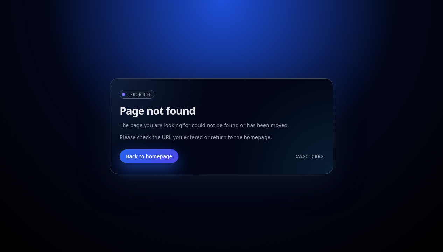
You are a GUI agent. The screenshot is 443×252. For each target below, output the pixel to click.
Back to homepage (149, 156)
